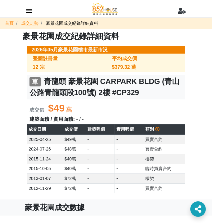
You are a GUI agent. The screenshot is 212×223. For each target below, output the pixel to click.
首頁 (9, 23)
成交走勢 (29, 23)
